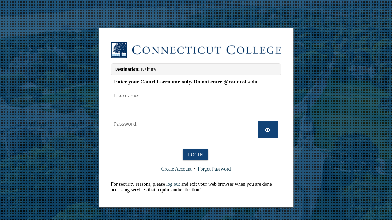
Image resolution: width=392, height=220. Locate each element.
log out (173, 184)
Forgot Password (214, 168)
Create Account (176, 168)
